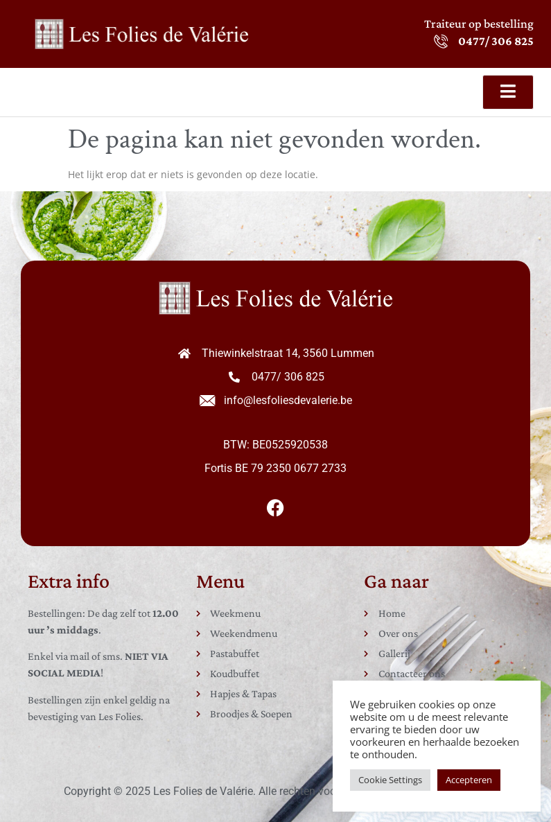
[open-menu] (508, 92)
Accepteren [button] (469, 779)
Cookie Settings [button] (390, 779)
